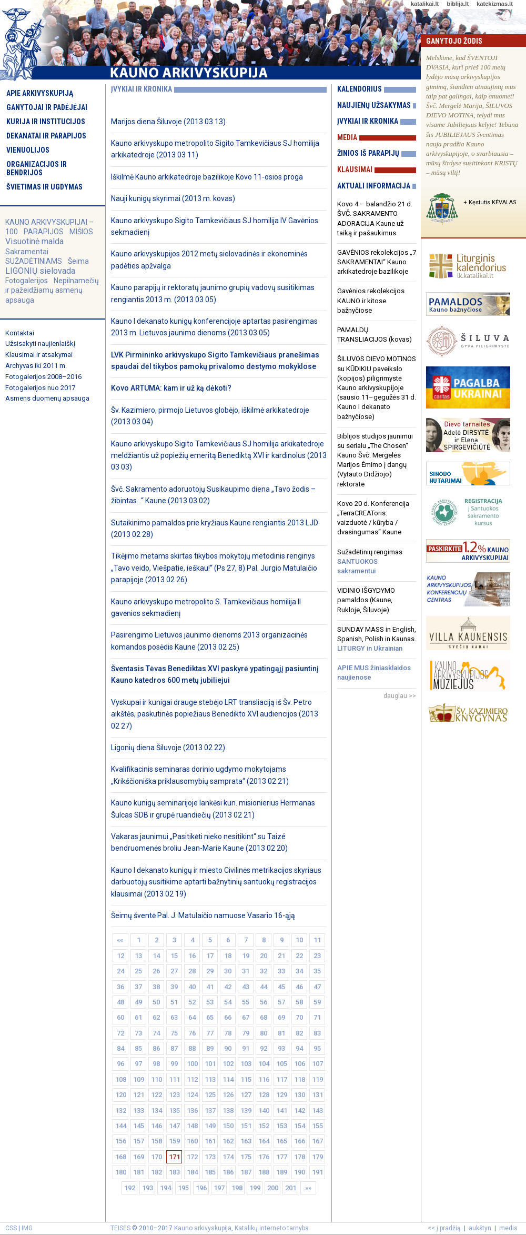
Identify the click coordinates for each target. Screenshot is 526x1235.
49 (138, 1002)
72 (120, 1033)
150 (228, 1126)
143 (317, 1110)
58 (299, 1002)
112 (192, 1079)
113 (210, 1079)
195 (183, 1188)
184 (192, 1172)
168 (120, 1157)
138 (228, 1110)
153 (281, 1126)
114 (228, 1079)
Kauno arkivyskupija (202, 1228)
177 (281, 1157)
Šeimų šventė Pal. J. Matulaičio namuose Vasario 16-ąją (203, 915)
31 (245, 971)
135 (174, 1110)
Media (347, 137)
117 (281, 1079)
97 (138, 1064)
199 (254, 1188)
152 (263, 1126)
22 (299, 956)
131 (317, 1095)
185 (210, 1172)
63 (174, 1017)
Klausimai (354, 169)
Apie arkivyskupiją (39, 93)
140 (263, 1110)
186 (228, 1172)
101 (210, 1064)
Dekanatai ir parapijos (46, 136)
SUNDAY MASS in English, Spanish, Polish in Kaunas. (376, 638)
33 (281, 971)
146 (156, 1126)
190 (299, 1172)
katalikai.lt (425, 4)
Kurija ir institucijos (45, 121)
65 (210, 1017)
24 (120, 971)
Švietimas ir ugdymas (44, 187)
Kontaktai (19, 333)
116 (263, 1079)
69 (281, 1017)
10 (299, 940)
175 (245, 1157)
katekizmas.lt (494, 4)
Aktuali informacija (373, 186)
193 (147, 1188)
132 (120, 1110)
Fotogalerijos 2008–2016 (43, 377)
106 (299, 1064)
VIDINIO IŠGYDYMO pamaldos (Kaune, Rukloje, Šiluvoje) (366, 599)
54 (227, 1002)
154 (299, 1126)
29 (210, 971)
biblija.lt (458, 4)
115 (245, 1079)
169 (138, 1157)
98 (156, 1064)
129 (281, 1095)
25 (138, 971)
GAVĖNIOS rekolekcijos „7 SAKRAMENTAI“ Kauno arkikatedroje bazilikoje (376, 261)
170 (156, 1157)
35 (317, 971)
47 (317, 987)
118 (299, 1079)
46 (299, 987)
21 (281, 956)
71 (317, 1017)
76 (192, 1033)
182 (156, 1172)
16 (192, 956)
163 (245, 1141)
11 (317, 940)
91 (245, 1048)
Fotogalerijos (26, 280)
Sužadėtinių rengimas (369, 561)
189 (281, 1172)
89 (210, 1048)
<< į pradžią (444, 1228)
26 (156, 971)
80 (263, 1033)
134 (156, 1110)
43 (245, 987)
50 (156, 1002)
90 (227, 1048)
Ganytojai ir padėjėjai (46, 107)
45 (281, 987)
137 (210, 1110)
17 (210, 956)
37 (138, 987)
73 (138, 1033)
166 (299, 1141)
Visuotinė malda (34, 241)
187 (245, 1172)
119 (317, 1079)
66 (227, 1017)
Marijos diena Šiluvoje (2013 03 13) (168, 121)
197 (219, 1188)
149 (210, 1126)
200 (272, 1188)
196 (201, 1188)
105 (281, 1064)
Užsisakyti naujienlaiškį (40, 343)
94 (299, 1048)
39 (174, 987)
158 (156, 1141)
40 (192, 987)
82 (299, 1033)
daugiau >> (399, 696)
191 (317, 1172)
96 (120, 1064)
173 (210, 1157)
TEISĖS (120, 1228)
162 (228, 1141)
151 (245, 1126)
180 (120, 1172)
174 (228, 1157)
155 (317, 1126)
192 (129, 1188)
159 (174, 1141)
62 (156, 1017)
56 (263, 1002)
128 (263, 1095)
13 (138, 956)
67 (245, 1017)
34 (299, 971)
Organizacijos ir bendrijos (36, 168)
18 (227, 956)
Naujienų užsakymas (374, 105)
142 (299, 1110)
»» (308, 1188)
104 (263, 1064)
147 (174, 1126)
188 (263, 1172)
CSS (11, 1228)
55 (245, 1002)
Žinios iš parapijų (368, 153)
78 (227, 1033)
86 (156, 1048)
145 (138, 1126)
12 (120, 956)
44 (263, 987)
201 (290, 1188)
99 (174, 1064)
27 (174, 971)
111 (174, 1079)
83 (317, 1033)
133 (138, 1110)
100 (192, 1064)
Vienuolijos (27, 150)
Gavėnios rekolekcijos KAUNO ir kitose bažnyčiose (370, 300)
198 (236, 1188)
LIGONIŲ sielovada (40, 271)
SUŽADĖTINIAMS (33, 261)
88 (192, 1048)
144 (120, 1126)
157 (138, 1141)
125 (210, 1095)
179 (317, 1157)
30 (227, 971)
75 (174, 1033)
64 (192, 1017)
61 (138, 1017)
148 (192, 1126)
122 (156, 1095)
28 (192, 971)
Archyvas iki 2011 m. (36, 366)
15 (174, 956)
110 (156, 1079)
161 (210, 1141)
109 (138, 1079)
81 (281, 1033)
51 (174, 1002)
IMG (27, 1228)
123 (174, 1095)
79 (245, 1033)
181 (138, 1172)
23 (317, 956)
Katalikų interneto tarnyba (272, 1228)
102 (228, 1064)
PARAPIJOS (44, 231)
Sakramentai (26, 251)
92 (263, 1048)
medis (508, 1228)
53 (210, 1002)
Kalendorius (359, 89)
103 (245, 1064)
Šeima (78, 261)
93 (281, 1048)
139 (245, 1110)
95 (317, 1048)
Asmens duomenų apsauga (47, 398)
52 (192, 1002)
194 (165, 1188)
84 (120, 1048)
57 (281, 1002)
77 (210, 1033)
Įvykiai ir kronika (367, 121)
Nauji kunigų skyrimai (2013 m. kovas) (173, 198)
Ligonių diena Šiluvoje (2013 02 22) (168, 747)
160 (192, 1141)
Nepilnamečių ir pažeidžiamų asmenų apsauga (52, 290)
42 (227, 987)
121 (138, 1095)
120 (120, 1095)
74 (156, 1033)
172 (192, 1157)
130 (299, 1095)
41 (210, 987)
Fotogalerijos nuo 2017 (40, 388)
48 (120, 1002)
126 (228, 1095)
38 (156, 987)
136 (192, 1110)
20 (263, 956)
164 (263, 1141)
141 (281, 1110)
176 (263, 1157)
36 (120, 987)
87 (174, 1048)
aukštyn (480, 1228)
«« (121, 940)
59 (317, 1002)
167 (317, 1141)
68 (263, 1017)
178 (299, 1157)
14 (156, 956)
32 (263, 971)
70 (299, 1017)
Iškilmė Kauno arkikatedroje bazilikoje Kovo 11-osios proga (207, 177)
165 (281, 1141)
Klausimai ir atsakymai (39, 354)
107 (317, 1064)
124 (192, 1095)
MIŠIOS (81, 231)
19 (245, 956)
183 (174, 1172)
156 (120, 1141)
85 (138, 1048)
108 (120, 1079)
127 (245, 1095)
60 (120, 1017)
